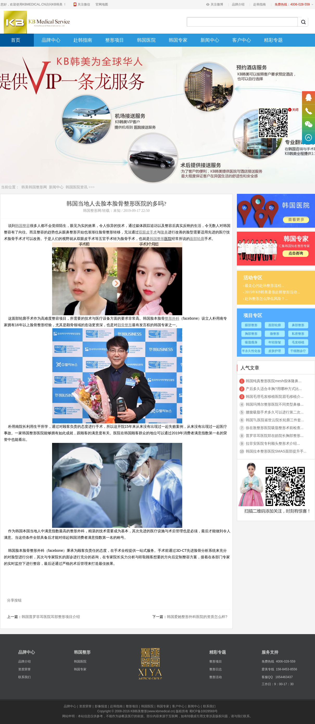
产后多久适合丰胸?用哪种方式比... (274, 389)
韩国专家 (178, 40)
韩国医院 (146, 40)
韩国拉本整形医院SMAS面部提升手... (276, 451)
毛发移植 (298, 342)
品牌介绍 (238, 4)
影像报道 (101, 706)
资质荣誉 (24, 669)
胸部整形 (251, 334)
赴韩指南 (259, 4)
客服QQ (267, 677)
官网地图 (102, 4)
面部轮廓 (274, 325)
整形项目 (114, 40)
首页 (15, 40)
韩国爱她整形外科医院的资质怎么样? (197, 617)
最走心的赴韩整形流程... (264, 286)
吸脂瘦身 (251, 342)
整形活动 (215, 677)
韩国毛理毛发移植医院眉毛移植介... (275, 396)
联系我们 (24, 677)
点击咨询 (295, 253)
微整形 (274, 334)
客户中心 (241, 40)
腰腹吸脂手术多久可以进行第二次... (275, 412)
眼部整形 (251, 325)
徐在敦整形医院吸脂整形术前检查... (275, 428)
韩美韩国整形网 (34, 187)
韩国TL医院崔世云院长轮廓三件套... (275, 420)
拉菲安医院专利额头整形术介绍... (273, 443)
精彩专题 (273, 40)
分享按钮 (14, 600)
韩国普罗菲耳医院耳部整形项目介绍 (51, 617)
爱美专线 (268, 669)
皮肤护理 (274, 351)
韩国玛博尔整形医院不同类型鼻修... (275, 404)
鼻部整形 (298, 325)
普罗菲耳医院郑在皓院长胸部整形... (275, 436)
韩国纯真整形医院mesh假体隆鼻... (273, 381)
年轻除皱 (274, 342)
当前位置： (10, 187)
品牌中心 (51, 40)
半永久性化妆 (251, 351)
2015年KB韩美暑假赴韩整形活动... (272, 292)
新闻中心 (209, 40)
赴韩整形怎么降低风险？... (266, 299)
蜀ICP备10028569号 (203, 711)
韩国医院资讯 (76, 187)
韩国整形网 (92, 211)
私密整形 (298, 334)
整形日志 (215, 669)
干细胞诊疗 (298, 351)
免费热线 (268, 661)
